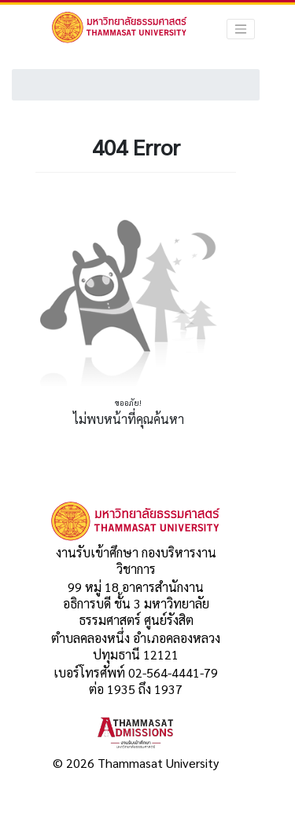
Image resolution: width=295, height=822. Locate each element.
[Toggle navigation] (241, 29)
